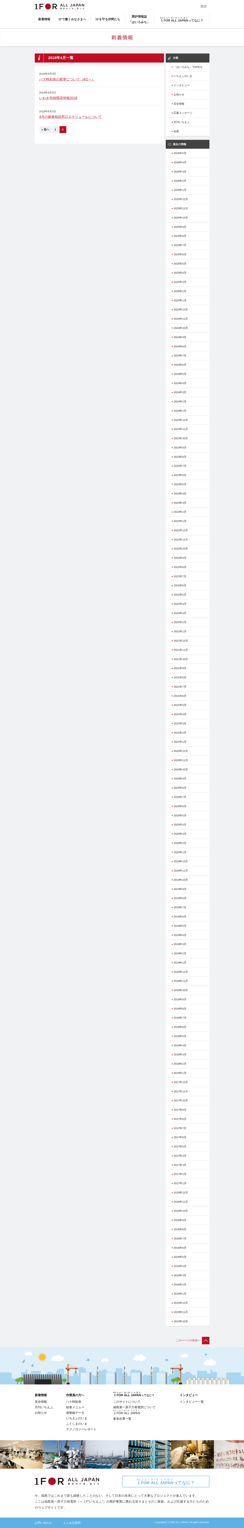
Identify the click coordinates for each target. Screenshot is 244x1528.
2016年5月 (180, 1256)
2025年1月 (180, 300)
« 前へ (45, 129)
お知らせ (179, 94)
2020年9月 (180, 778)
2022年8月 (180, 567)
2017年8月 (180, 1119)
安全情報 (179, 103)
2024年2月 (180, 401)
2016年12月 (181, 1192)
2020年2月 (180, 843)
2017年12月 (181, 1082)
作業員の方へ (75, 1395)
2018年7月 (180, 1017)
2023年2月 (180, 511)
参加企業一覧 (122, 1418)
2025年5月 (180, 263)
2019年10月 (181, 879)
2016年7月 (180, 1238)
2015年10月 (181, 1321)
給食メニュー (75, 1407)
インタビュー (182, 85)
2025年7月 (180, 245)
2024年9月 (180, 337)
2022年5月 (180, 594)
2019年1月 (180, 962)
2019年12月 (181, 861)
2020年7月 (180, 797)
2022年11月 (181, 539)
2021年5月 (180, 705)
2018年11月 (181, 981)
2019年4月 (180, 935)
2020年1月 (180, 852)
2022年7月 (180, 576)
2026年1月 (180, 190)
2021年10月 (181, 659)
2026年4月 (180, 162)
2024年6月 (180, 364)
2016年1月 (180, 1293)
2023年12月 (181, 420)
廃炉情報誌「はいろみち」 (139, 19)
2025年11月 (181, 208)
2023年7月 (180, 465)
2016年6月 (180, 1247)
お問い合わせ (43, 1522)
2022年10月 (181, 548)
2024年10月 (181, 328)
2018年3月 (180, 1054)
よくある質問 (71, 1522)
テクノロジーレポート (81, 1429)
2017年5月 (180, 1146)
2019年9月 (180, 889)
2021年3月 (180, 723)
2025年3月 (180, 282)
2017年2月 (180, 1174)
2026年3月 (180, 171)
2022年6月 (180, 585)
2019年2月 (180, 953)
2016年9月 (180, 1220)
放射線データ (75, 1412)
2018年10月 (181, 990)
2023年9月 (180, 447)
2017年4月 (180, 1155)
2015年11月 (181, 1312)
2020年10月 (181, 769)
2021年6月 (180, 696)
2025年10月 (181, 217)
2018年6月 (180, 1027)
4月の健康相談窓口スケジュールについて (70, 117)
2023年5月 (180, 484)
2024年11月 (181, 318)
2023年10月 (181, 438)
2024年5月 (180, 374)
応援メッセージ (183, 112)
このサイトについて (126, 1401)
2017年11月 (181, 1091)
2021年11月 (181, 650)
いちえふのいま (183, 76)
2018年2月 (180, 1063)
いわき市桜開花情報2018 (58, 98)
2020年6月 (180, 806)
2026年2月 (180, 180)
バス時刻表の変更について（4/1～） (67, 79)
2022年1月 (180, 631)
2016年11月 (181, 1201)
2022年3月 (180, 613)
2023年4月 (180, 493)
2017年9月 (180, 1109)
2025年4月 (180, 272)
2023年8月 (180, 456)
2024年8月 (180, 346)
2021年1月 (180, 741)
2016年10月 (181, 1210)
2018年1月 (180, 1073)
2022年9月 (180, 557)
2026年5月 (180, 153)
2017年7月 (180, 1128)
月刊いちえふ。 (183, 122)
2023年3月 (180, 502)
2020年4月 (180, 824)
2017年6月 (180, 1137)
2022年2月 (180, 622)
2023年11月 (181, 429)
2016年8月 (180, 1229)
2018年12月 (181, 971)
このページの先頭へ (192, 1340)
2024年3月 (180, 392)
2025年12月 (181, 199)
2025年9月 (180, 226)
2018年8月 (180, 1008)
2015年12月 (181, 1302)
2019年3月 (180, 944)
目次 (204, 6)
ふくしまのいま (76, 1423)
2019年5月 (180, 925)
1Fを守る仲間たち (107, 19)
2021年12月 (181, 640)
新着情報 (44, 19)
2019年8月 (180, 898)
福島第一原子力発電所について (134, 1407)
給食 (176, 131)
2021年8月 (180, 677)
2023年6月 (180, 475)
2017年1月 (180, 1183)
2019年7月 (180, 907)
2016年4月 (180, 1266)
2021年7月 (180, 686)
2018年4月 (180, 1045)
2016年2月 (180, 1284)
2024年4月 (180, 383)
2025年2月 (180, 291)
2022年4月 (180, 603)
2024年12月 (181, 309)
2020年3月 (180, 833)
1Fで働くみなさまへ (72, 19)
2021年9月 (180, 668)
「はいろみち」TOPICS (188, 67)
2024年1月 (180, 410)
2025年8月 (180, 236)
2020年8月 (180, 787)
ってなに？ (165, 1481)
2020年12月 (181, 751)
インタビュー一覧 (192, 1401)
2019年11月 (181, 870)
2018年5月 (180, 1036)
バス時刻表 (73, 1401)
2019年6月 (180, 916)
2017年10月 (181, 1100)
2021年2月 (180, 732)
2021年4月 (180, 714)
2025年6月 (180, 254)
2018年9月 (180, 999)
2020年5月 (180, 815)
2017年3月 (180, 1165)
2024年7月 (180, 355)
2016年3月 (180, 1275)
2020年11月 (181, 760)
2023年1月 (180, 521)
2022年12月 (181, 530)
